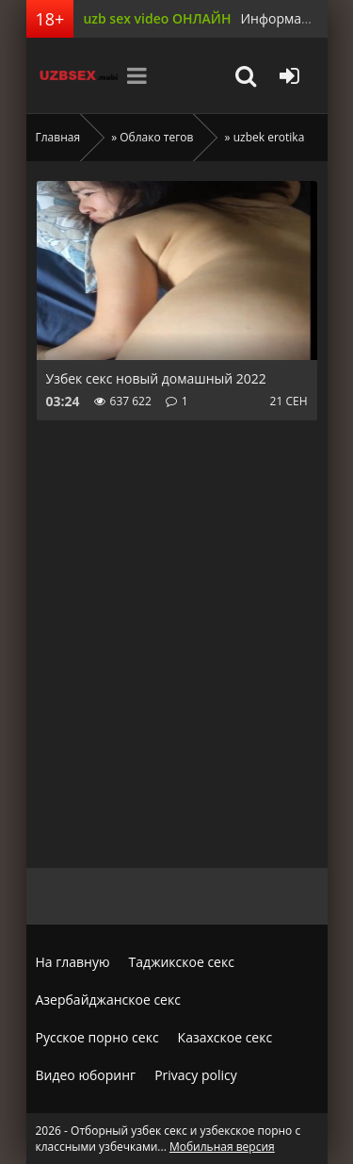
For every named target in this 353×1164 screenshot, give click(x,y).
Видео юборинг (86, 1075)
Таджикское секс (181, 962)
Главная (58, 137)
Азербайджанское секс (108, 999)
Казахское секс (225, 1037)
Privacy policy (195, 1075)
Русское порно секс (97, 1037)
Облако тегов (156, 137)
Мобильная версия (222, 1147)
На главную (73, 962)
